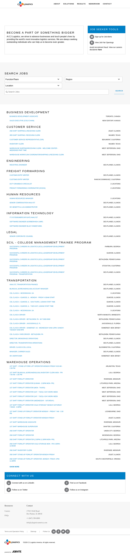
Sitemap (33, 531)
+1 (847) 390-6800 (33, 518)
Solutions (68, 4)
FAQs (7, 515)
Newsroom (94, 4)
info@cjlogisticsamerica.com (36, 523)
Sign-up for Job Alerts (101, 36)
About (57, 4)
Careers (7, 511)
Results (81, 4)
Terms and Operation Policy (14, 531)
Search (119, 91)
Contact (107, 4)
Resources (9, 506)
